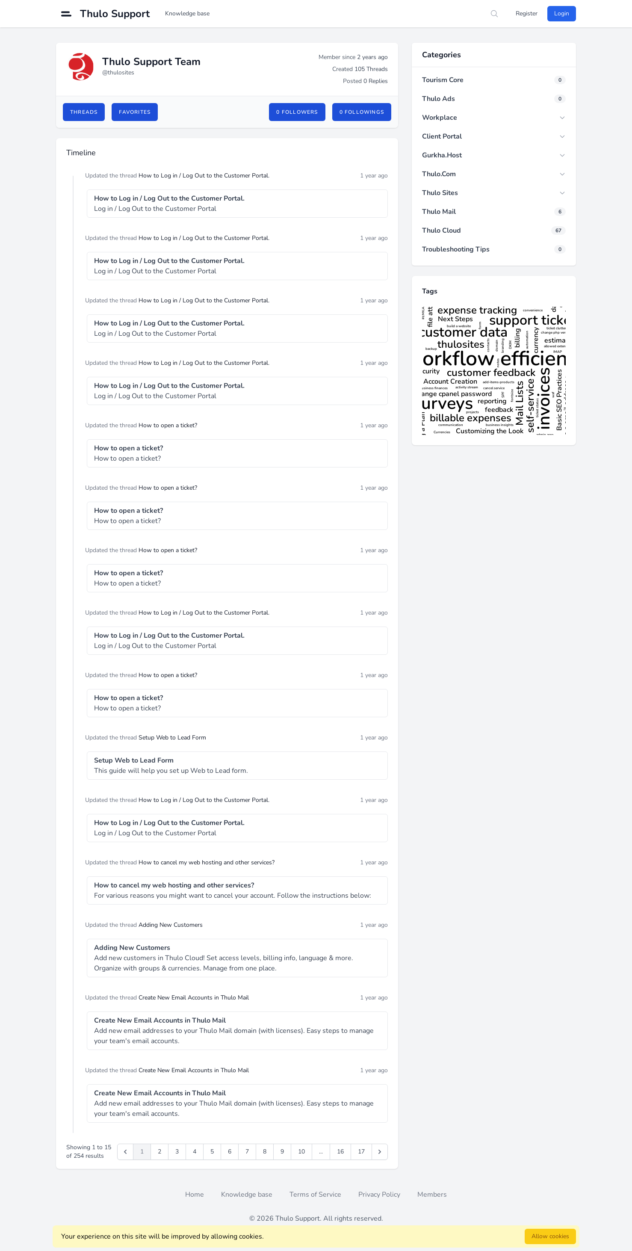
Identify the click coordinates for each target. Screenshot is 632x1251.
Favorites (135, 112)
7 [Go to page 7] (247, 1151)
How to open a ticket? (168, 425)
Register (526, 13)
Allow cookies (550, 1236)
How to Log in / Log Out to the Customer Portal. (204, 176)
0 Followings (362, 112)
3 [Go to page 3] (177, 1151)
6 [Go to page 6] (229, 1151)
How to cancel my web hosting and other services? (207, 862)
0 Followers (297, 112)
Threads (83, 112)
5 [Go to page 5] (212, 1151)
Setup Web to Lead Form (172, 737)
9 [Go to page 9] (282, 1151)
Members (432, 1194)
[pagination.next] (380, 1152)
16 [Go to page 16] (340, 1151)
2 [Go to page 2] (159, 1151)
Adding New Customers (171, 925)
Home (194, 1194)
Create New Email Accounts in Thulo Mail (194, 998)
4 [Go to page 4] (194, 1151)
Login (561, 13)
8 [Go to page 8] (264, 1151)
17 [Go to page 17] (361, 1151)
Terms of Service (315, 1194)
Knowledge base (187, 13)
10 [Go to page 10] (301, 1151)
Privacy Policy (379, 1194)
